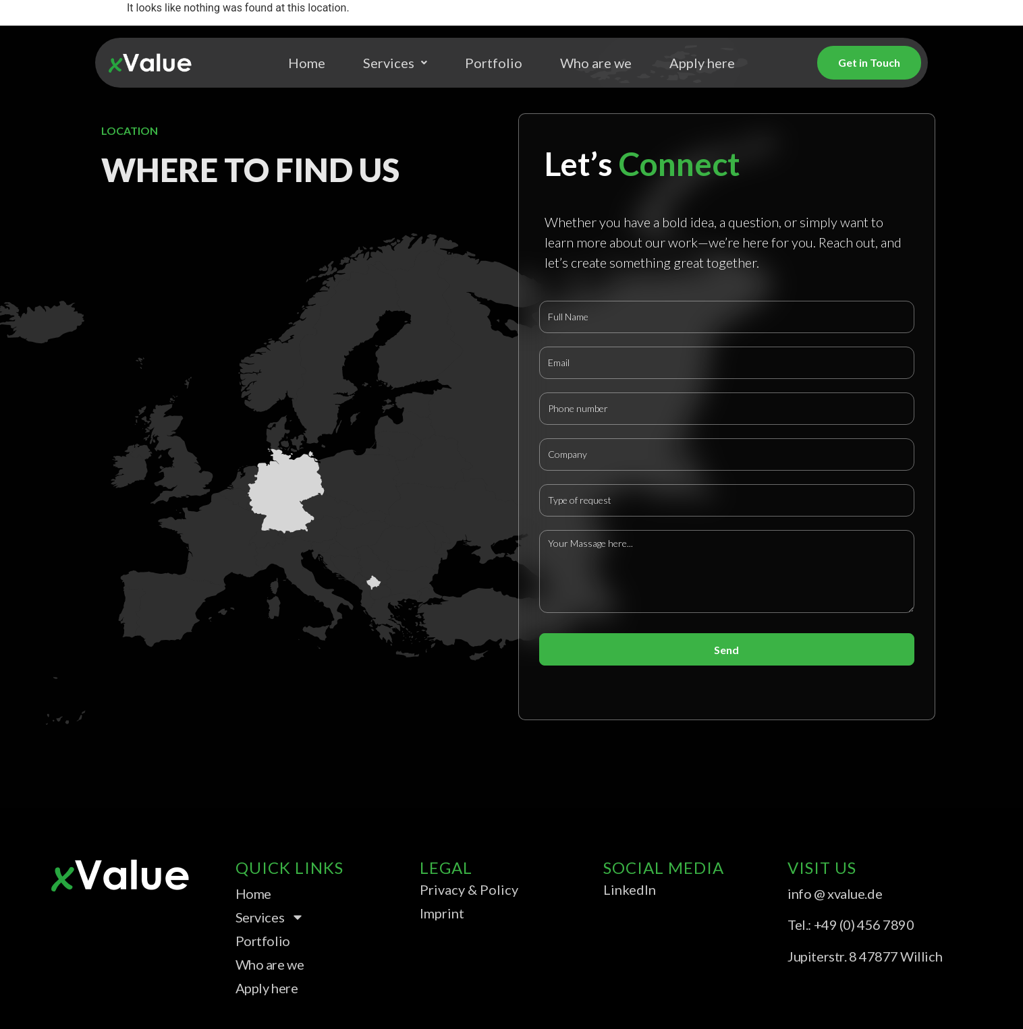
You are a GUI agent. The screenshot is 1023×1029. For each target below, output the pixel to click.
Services (395, 63)
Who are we (596, 63)
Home (306, 63)
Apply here (702, 63)
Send (726, 649)
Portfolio (493, 63)
